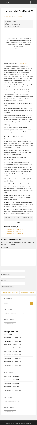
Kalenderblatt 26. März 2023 (15, 229)
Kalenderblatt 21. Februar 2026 (12, 358)
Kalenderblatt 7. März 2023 (14, 231)
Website (3, 280)
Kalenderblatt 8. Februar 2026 (12, 348)
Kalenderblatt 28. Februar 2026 (12, 390)
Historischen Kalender (21, 219)
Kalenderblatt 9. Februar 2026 (12, 351)
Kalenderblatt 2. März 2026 (11, 383)
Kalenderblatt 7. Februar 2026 (12, 344)
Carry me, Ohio (23, 63)
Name (3, 268)
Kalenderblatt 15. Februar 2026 (12, 365)
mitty (14, 16)
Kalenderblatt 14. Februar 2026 (12, 337)
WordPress (28, 423)
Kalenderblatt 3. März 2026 (11, 380)
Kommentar (5, 247)
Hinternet (6, 2)
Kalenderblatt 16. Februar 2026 (12, 354)
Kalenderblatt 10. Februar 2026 (12, 361)
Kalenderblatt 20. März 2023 (15, 233)
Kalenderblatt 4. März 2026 (11, 376)
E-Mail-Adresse (6, 274)
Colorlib (18, 423)
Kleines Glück (8, 334)
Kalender (20, 16)
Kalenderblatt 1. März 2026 (11, 386)
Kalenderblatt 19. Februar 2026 (12, 341)
